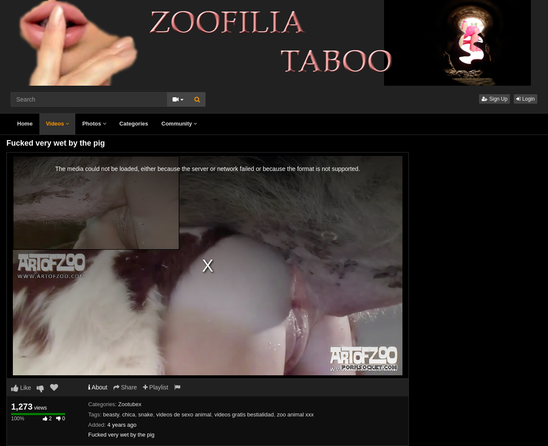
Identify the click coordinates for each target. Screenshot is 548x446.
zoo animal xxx (295, 414)
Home (25, 123)
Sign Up (494, 99)
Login (525, 99)
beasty (111, 414)
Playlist (155, 387)
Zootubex (129, 404)
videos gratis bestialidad (244, 414)
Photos (94, 123)
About (97, 387)
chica (128, 414)
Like (21, 387)
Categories (133, 123)
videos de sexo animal (183, 414)
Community (179, 123)
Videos (57, 123)
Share (125, 387)
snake (145, 414)
